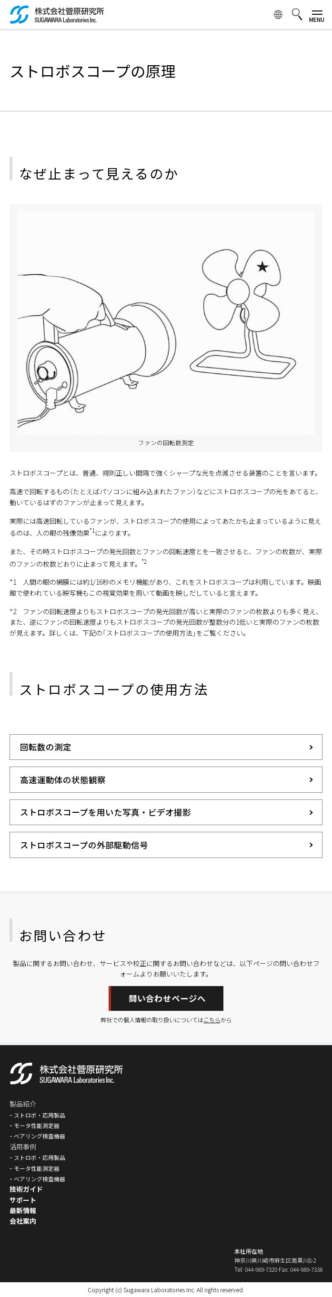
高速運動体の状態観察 (63, 780)
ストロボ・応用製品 (39, 1115)
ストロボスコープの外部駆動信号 (84, 845)
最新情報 (23, 1210)
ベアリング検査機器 (39, 1136)
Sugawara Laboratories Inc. (159, 1290)
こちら (212, 1020)
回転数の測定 (45, 747)
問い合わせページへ (167, 998)
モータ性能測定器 (37, 1125)
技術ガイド (26, 1189)
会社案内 (23, 1221)
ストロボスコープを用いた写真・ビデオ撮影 (105, 812)
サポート (23, 1200)
